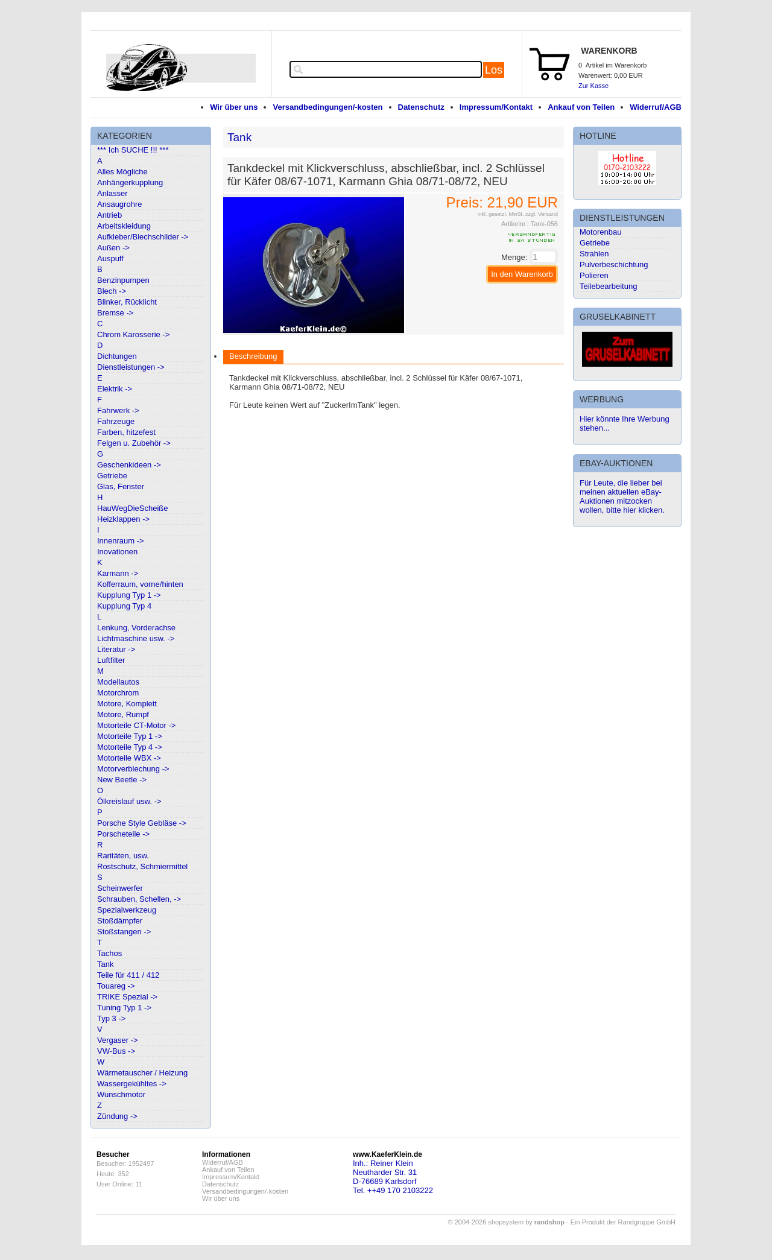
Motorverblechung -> (133, 768)
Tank (105, 964)
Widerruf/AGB (656, 107)
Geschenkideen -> (129, 464)
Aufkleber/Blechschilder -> (142, 236)
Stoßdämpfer (119, 920)
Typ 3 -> (111, 1018)
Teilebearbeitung (608, 286)
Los (493, 70)
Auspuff (110, 258)
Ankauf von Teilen (581, 107)
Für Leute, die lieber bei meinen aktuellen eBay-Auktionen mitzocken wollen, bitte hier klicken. (622, 496)
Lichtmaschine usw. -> (135, 638)
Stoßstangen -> (124, 931)
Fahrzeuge (115, 421)
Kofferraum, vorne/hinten (140, 584)
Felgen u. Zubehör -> (134, 443)
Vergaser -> (117, 1040)
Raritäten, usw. (123, 855)
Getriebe (112, 475)
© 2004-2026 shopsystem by (506, 1222)
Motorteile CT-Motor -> (136, 725)
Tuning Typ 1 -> (124, 1007)
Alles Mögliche (122, 171)
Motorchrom (118, 692)
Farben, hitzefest (126, 432)
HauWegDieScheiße (132, 508)
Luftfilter (111, 660)
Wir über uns (234, 107)
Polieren (594, 275)
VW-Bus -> (116, 1051)
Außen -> (113, 247)
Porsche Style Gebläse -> (141, 823)
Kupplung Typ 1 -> (129, 595)
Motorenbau (600, 231)
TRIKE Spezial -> (127, 996)
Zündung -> (117, 1116)
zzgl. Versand (541, 214)
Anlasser (112, 193)
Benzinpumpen (123, 280)
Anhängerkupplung (130, 182)
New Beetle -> (122, 779)
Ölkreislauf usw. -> (129, 801)
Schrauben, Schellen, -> (139, 899)
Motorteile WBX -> (129, 757)
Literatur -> (116, 649)
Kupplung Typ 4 (124, 605)
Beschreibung (253, 356)
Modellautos (118, 681)
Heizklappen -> (123, 519)
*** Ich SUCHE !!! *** (133, 149)
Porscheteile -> (123, 833)
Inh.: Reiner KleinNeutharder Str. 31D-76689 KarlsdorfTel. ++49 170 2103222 (393, 1177)
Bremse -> (115, 312)
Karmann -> (117, 573)
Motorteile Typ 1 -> (129, 736)
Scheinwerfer (120, 888)
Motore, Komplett (127, 703)
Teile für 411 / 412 (128, 975)
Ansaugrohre (119, 204)
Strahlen (594, 253)
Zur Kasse (593, 85)
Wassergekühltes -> (131, 1083)
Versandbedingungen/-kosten (327, 107)
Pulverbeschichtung (614, 264)
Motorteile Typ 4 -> (129, 747)
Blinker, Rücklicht (127, 301)
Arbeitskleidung (124, 225)
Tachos (109, 953)
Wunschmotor (121, 1094)
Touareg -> (116, 985)
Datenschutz (421, 107)
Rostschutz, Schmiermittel (142, 866)
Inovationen (117, 551)
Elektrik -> (114, 388)
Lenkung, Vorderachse (136, 627)
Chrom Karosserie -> (133, 334)
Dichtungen (117, 356)
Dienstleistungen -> (131, 367)
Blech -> (111, 291)
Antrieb (109, 215)
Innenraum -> (120, 540)
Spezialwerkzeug (126, 909)
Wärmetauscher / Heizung (142, 1072)
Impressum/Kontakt (496, 107)
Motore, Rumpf (123, 714)
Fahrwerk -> (118, 410)
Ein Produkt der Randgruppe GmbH (623, 1222)
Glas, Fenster (120, 486)
